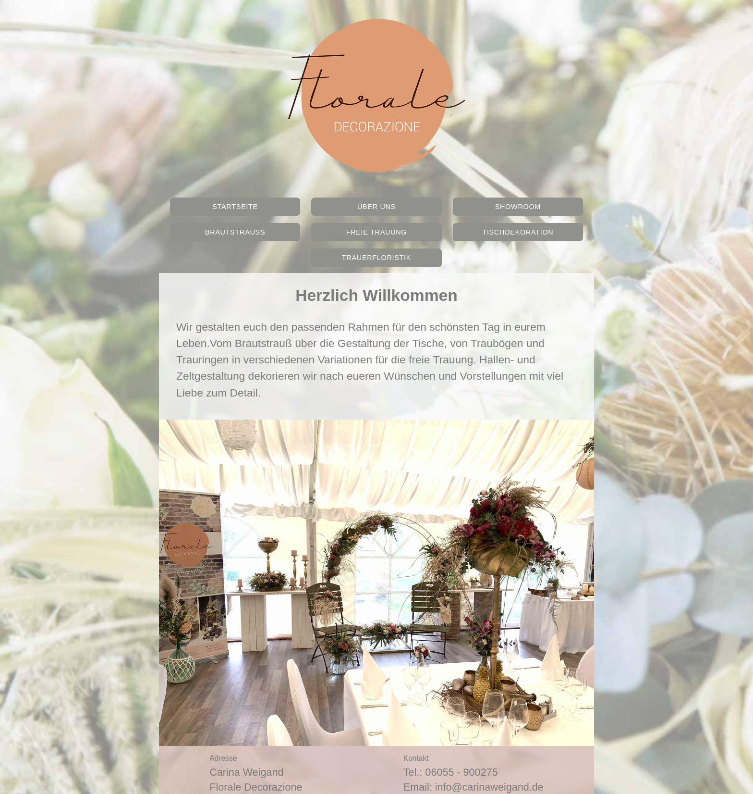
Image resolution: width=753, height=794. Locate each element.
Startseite (235, 207)
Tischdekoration (517, 232)
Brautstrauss (235, 232)
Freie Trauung (376, 232)
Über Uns (376, 207)
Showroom (518, 207)
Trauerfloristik (376, 257)
